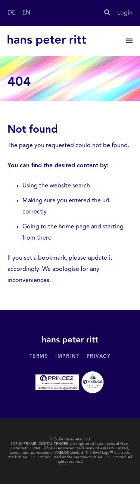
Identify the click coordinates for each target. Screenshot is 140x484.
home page (74, 227)
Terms (38, 356)
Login (125, 13)
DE (11, 13)
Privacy (99, 356)
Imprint (67, 356)
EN (26, 13)
